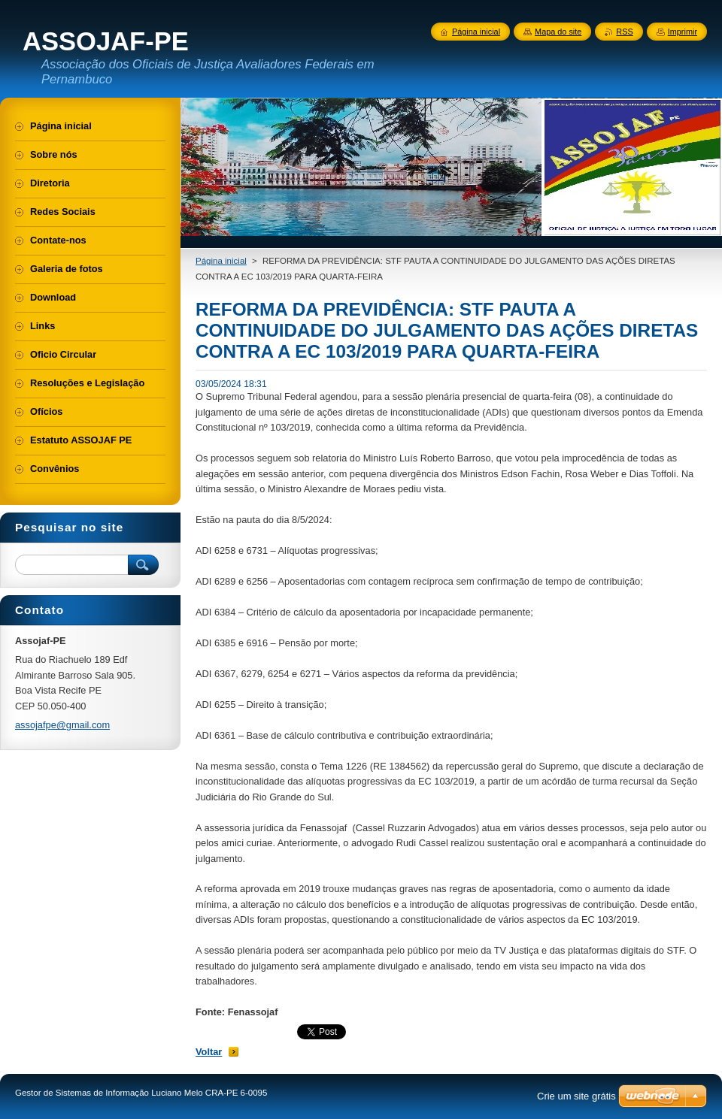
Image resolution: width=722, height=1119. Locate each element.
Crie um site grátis (576, 1096)
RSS (624, 31)
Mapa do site (558, 31)
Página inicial (221, 260)
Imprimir (682, 31)
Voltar (209, 1051)
